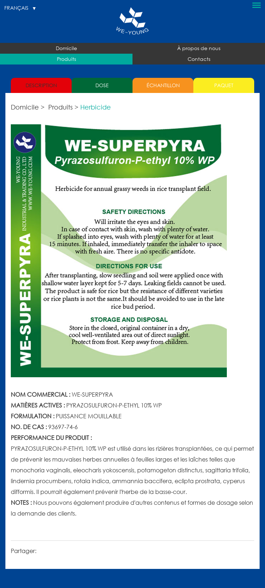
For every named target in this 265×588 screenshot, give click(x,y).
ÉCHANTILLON (163, 85)
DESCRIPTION (41, 85)
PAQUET (223, 85)
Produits (66, 58)
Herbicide (95, 107)
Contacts (199, 58)
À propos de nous (198, 48)
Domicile (66, 48)
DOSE (102, 85)
